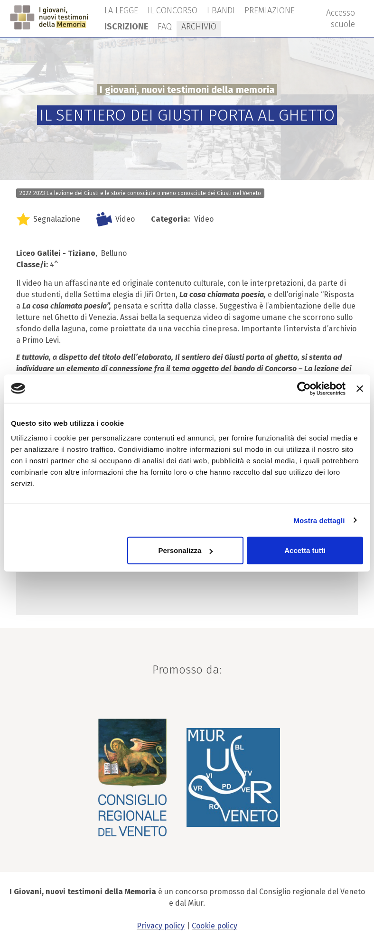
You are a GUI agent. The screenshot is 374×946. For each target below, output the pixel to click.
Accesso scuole (340, 18)
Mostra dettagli (319, 520)
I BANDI (221, 10)
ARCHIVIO (198, 26)
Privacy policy (161, 925)
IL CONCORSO (172, 10)
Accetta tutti (305, 550)
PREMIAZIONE (269, 10)
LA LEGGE (121, 10)
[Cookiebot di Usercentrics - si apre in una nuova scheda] (304, 388)
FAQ (165, 26)
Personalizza (186, 550)
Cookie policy (214, 925)
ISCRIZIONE (126, 26)
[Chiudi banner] (359, 388)
